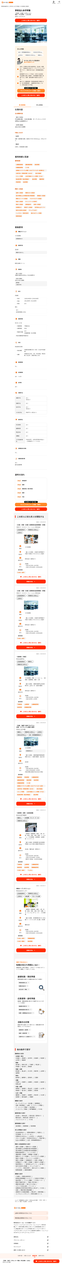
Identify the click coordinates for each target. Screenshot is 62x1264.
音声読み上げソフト (31, 1164)
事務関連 (37, 1103)
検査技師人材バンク (21, 1228)
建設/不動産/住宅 (21, 1182)
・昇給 (17, 303)
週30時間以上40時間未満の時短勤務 (26, 1149)
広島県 (36, 1088)
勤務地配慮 (19, 1170)
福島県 (24, 1060)
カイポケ (22, 1232)
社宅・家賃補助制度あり (34, 1140)
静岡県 (24, 1077)
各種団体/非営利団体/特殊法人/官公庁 (27, 1188)
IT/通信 (18, 1176)
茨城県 (17, 1066)
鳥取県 (17, 1088)
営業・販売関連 (20, 1105)
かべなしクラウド (30, 1232)
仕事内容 (20, 1255)
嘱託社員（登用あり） (29, 1118)
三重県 (36, 1077)
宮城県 (36, 1058)
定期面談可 (29, 1160)
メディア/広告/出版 (21, 1186)
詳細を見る (31, 581)
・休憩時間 (19, 328)
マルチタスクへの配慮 (37, 1156)
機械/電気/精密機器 (26, 1190)
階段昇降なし (19, 1164)
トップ (16, 1200)
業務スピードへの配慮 (22, 1156)
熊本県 (36, 1095)
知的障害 (33, 1126)
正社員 (17, 1116)
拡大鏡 (41, 1164)
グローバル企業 (20, 1138)
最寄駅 (17, 282)
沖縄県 (31, 1097)
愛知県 (30, 1077)
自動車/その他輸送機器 (22, 1192)
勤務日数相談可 (20, 1152)
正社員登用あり (20, 1132)
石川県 (30, 1071)
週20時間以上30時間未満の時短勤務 (26, 1150)
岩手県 (30, 1058)
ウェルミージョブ (18, 1225)
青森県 (24, 1058)
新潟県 (17, 1071)
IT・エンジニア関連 (21, 1107)
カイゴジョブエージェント (31, 1225)
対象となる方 (27, 1255)
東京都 (17, 1065)
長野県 (17, 1073)
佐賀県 (24, 1095)
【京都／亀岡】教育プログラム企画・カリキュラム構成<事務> (25, 726)
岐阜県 (17, 1077)
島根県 (24, 1088)
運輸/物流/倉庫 (20, 1184)
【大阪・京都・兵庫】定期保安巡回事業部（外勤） (31, 591)
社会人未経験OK (20, 1140)
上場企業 (39, 1136)
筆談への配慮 (19, 1160)
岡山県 (30, 1088)
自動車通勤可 (28, 1170)
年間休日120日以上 (21, 1136)
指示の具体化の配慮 (21, 1166)
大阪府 (17, 1082)
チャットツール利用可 (32, 1158)
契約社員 (24, 1116)
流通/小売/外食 (32, 1182)
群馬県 (30, 1066)
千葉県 (31, 1065)
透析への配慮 (28, 1162)
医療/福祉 (41, 1192)
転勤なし (40, 1132)
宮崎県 (17, 1097)
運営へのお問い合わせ (31, 1250)
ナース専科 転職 (20, 1226)
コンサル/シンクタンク (22, 1194)
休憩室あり (19, 1162)
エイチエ (28, 1230)
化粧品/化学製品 (39, 1178)
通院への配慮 (19, 1147)
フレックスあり (31, 1152)
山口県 (42, 1088)
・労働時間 (19, 326)
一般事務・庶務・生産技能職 (24, 813)
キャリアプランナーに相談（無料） (31, 91)
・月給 (17, 301)
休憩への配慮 (38, 1160)
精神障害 (25, 1126)
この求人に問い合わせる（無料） (31, 20)
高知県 (36, 1090)
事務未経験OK (31, 1132)
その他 (40, 1109)
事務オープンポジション (23, 888)
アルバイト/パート (21, 1119)
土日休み (31, 1136)
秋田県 (42, 1058)
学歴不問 (41, 1138)
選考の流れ (41, 1255)
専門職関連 (32, 1109)
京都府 (24, 1082)
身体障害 (18, 1126)
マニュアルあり (34, 1166)
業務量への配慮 (32, 1154)
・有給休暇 (19, 350)
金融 (17, 1190)
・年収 (17, 298)
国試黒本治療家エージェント (39, 1230)
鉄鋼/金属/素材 (26, 1176)
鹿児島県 (24, 1097)
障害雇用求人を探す (23, 1200)
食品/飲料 (18, 1180)
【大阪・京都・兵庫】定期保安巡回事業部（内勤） (31, 525)
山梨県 (42, 1071)
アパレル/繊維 (28, 1180)
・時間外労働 (19, 332)
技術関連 (32, 1107)
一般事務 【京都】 (21, 657)
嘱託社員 (18, 1118)
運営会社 (31, 1237)
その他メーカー (38, 1180)
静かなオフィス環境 (38, 1168)
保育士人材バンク (29, 1226)
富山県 (24, 1071)
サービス (31, 1186)
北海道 (17, 1058)
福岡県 (17, 1095)
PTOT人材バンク (20, 1230)
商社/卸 (33, 1192)
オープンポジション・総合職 (24, 1103)
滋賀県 (42, 1082)
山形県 (17, 1060)
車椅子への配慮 (38, 1162)
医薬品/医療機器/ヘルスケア (24, 1178)
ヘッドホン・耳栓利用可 (23, 1168)
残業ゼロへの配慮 (31, 1147)
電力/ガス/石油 (31, 1184)
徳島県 (17, 1090)
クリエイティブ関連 (21, 1109)
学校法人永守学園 (33, 1200)
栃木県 (24, 1066)
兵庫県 (30, 1082)
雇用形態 (34, 1255)
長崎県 (30, 1095)
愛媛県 (30, 1090)
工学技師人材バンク (32, 1228)
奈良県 (36, 1082)
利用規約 (31, 1243)
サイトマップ (31, 1247)
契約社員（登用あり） (35, 1116)
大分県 (42, 1095)
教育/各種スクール (36, 1194)
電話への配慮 (19, 1158)
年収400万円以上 (32, 1138)
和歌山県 (18, 1084)
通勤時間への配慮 (21, 1154)
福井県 (36, 1071)
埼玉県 (37, 1065)
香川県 (24, 1090)
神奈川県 (24, 1065)
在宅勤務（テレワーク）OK (24, 1134)
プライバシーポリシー (31, 1240)
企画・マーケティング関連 (34, 1105)
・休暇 (17, 354)
